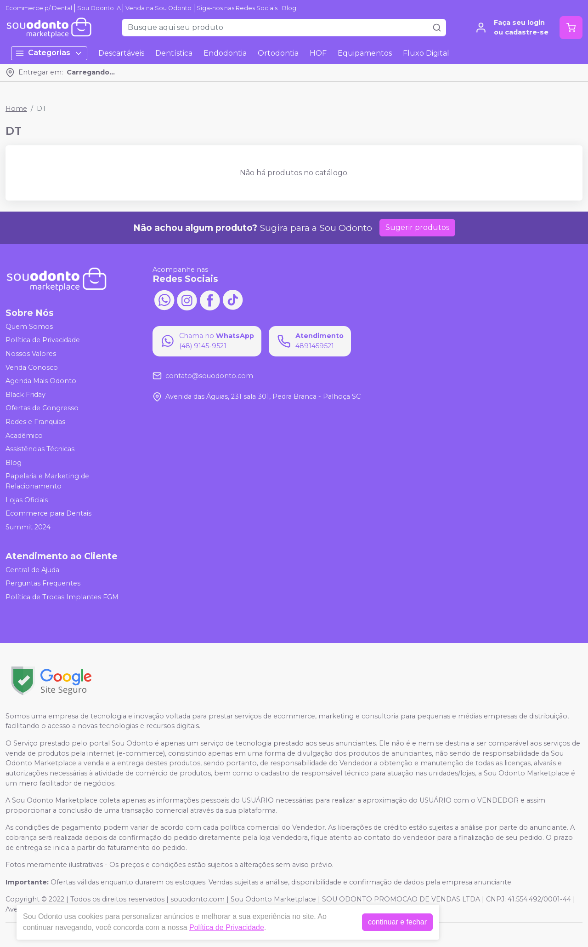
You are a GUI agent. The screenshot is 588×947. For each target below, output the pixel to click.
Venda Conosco (32, 367)
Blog (289, 8)
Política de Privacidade (43, 340)
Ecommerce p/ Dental (39, 8)
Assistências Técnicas (40, 449)
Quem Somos (29, 326)
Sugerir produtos (417, 227)
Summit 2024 (28, 527)
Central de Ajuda (32, 570)
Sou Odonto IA (99, 8)
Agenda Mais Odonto (41, 381)
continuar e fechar (397, 922)
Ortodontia (278, 53)
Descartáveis (121, 53)
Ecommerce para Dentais (48, 513)
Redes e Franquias (35, 422)
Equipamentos (365, 53)
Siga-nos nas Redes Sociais (237, 8)
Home (16, 108)
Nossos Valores (31, 354)
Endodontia (225, 53)
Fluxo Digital (426, 53)
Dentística (173, 53)
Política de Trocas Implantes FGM (62, 597)
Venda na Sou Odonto (158, 8)
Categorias (49, 53)
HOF (318, 53)
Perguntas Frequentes (43, 583)
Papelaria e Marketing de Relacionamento (47, 481)
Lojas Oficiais (27, 500)
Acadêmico (24, 435)
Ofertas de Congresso (42, 408)
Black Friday (25, 394)
